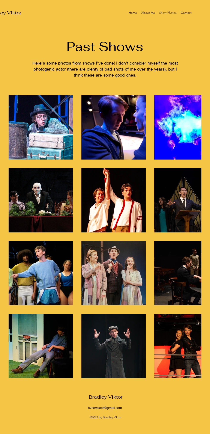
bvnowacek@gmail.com (105, 408)
